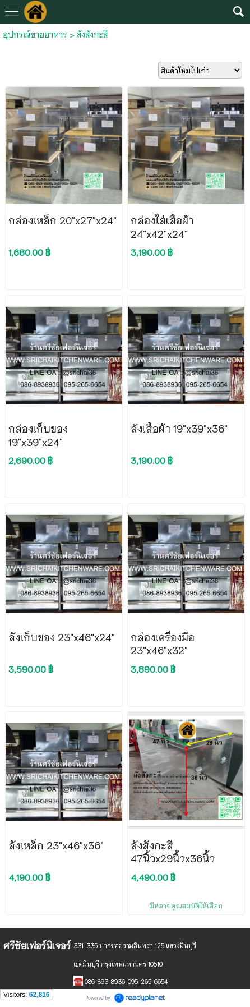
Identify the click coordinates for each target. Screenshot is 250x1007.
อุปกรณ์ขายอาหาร (35, 34)
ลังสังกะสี (92, 34)
